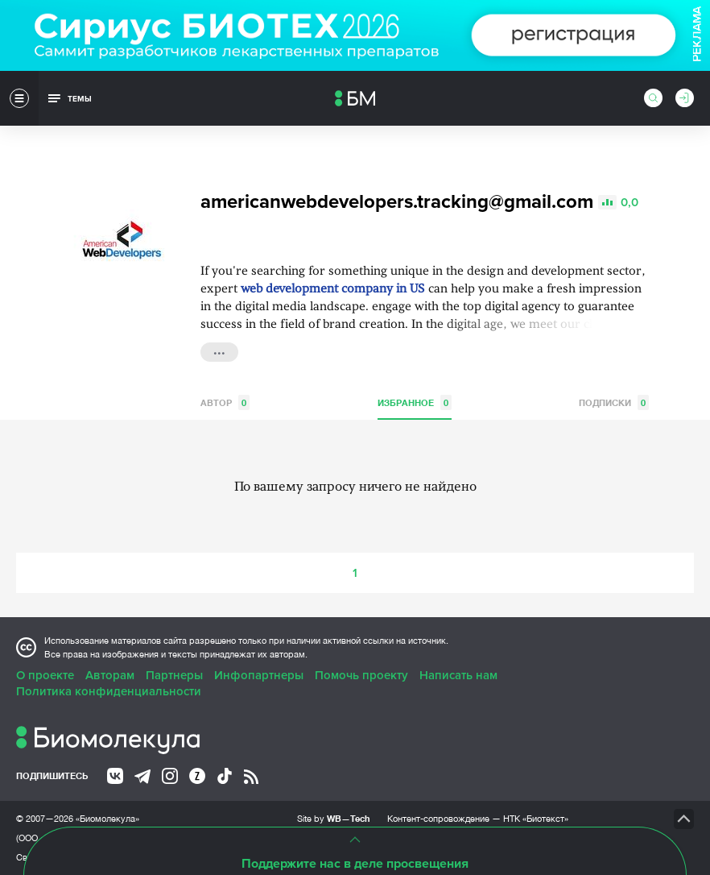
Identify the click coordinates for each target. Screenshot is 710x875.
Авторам (109, 675)
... (219, 350)
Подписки (614, 402)
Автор (225, 402)
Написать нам (458, 675)
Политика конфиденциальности (108, 691)
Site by (333, 818)
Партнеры (174, 675)
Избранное (415, 402)
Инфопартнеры (258, 675)
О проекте (45, 675)
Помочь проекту (361, 675)
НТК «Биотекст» (535, 818)
